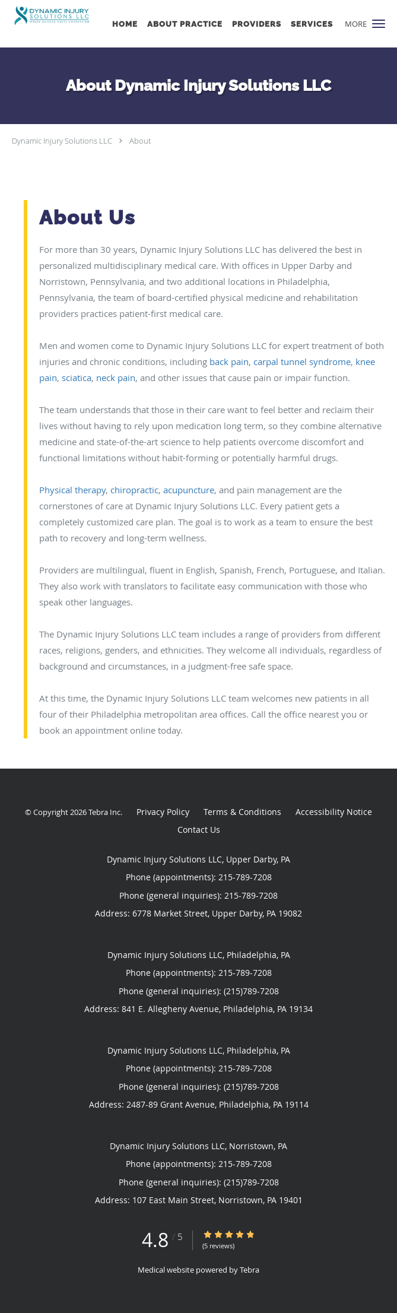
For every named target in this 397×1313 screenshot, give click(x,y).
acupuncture (188, 490)
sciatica (76, 377)
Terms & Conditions (242, 811)
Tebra (249, 1269)
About (140, 140)
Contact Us (198, 829)
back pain (229, 361)
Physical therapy (72, 490)
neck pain (115, 377)
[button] (378, 24)
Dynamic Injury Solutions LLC (62, 140)
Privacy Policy (162, 811)
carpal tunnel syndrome (302, 361)
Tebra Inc (104, 812)
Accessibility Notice (334, 811)
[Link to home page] (65, 15)
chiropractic (134, 490)
